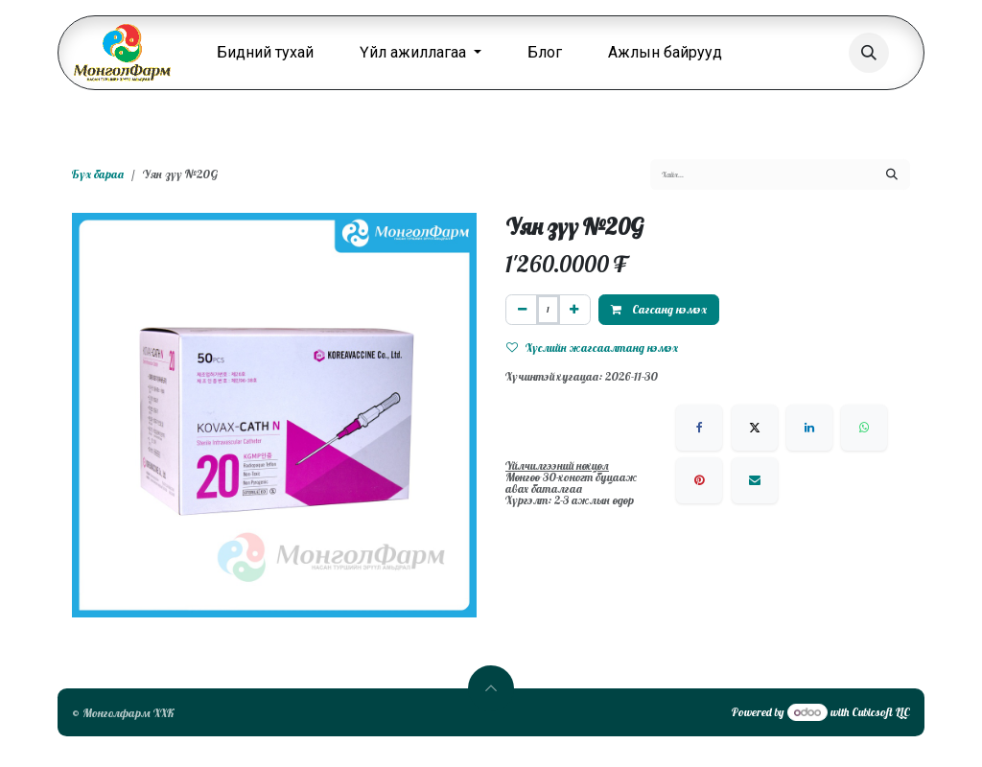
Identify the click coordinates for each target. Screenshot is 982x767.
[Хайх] (892, 174)
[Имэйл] (755, 480)
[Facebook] (699, 428)
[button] (869, 53)
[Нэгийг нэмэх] (574, 309)
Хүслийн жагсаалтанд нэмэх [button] (592, 347)
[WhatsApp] (864, 428)
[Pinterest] (699, 480)
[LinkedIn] (809, 428)
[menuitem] (265, 52)
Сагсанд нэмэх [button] (659, 309)
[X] (755, 428)
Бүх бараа (98, 174)
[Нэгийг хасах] (522, 309)
